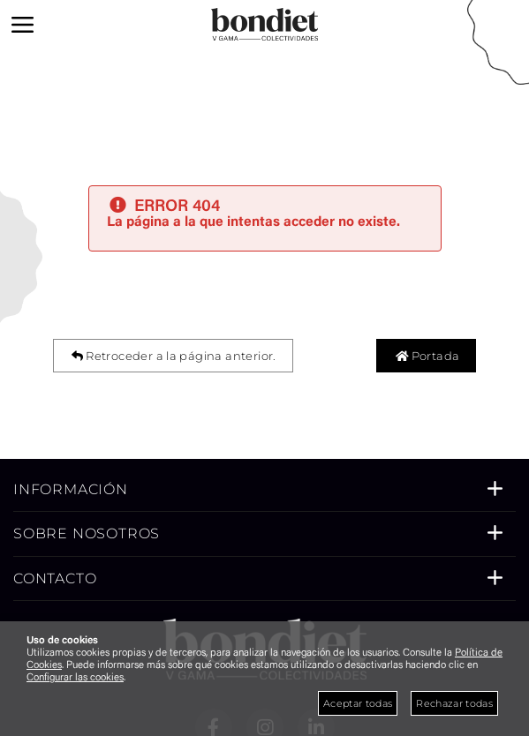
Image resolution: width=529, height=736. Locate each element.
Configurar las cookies (75, 677)
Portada (426, 355)
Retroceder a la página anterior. (173, 355)
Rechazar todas (454, 703)
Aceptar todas (357, 703)
